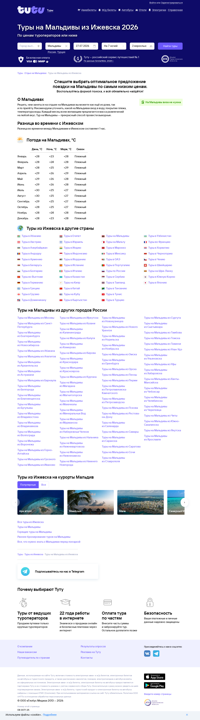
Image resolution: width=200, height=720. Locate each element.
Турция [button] (61, 52)
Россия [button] (52, 52)
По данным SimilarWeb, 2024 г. (99, 60)
